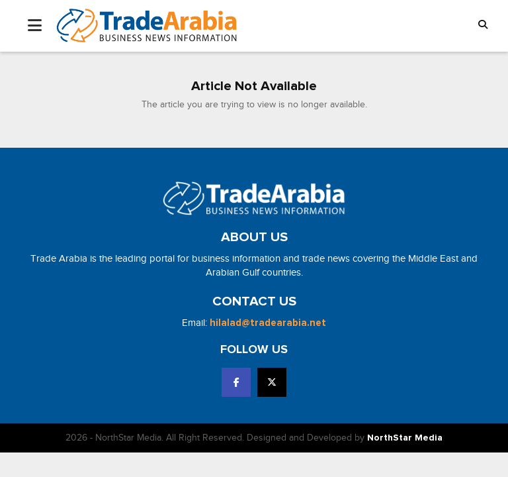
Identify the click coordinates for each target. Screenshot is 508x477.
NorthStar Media (405, 438)
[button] (482, 25)
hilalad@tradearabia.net (268, 323)
